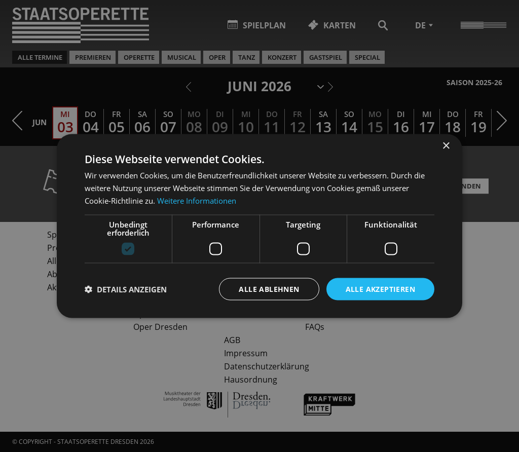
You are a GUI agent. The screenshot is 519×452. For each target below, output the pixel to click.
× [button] (446, 145)
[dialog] (259, 226)
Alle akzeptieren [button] (380, 288)
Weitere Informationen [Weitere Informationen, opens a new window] (196, 200)
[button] (126, 288)
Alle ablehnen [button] (269, 288)
